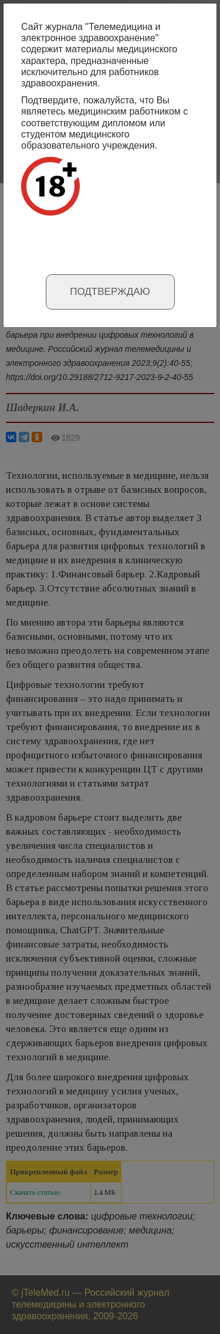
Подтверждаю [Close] (110, 291)
